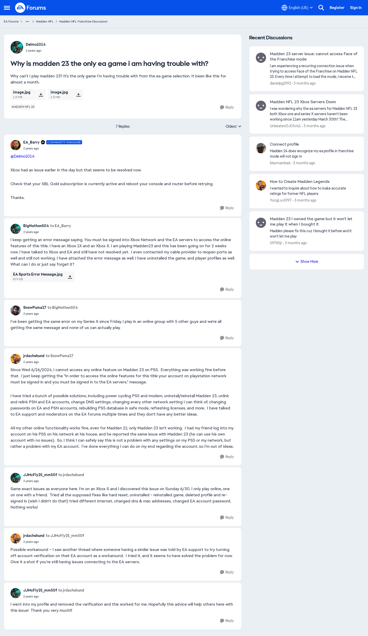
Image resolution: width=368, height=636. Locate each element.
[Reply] (227, 107)
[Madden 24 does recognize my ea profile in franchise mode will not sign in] (314, 153)
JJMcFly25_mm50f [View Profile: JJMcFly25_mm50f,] (40, 475)
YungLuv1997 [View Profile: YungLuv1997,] (281, 200)
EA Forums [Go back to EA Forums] (11, 21)
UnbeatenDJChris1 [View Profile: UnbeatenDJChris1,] (285, 125)
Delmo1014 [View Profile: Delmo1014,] (35, 44)
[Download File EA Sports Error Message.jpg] (70, 276)
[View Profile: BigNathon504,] (15, 229)
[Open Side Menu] (7, 7)
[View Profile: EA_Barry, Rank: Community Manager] (15, 145)
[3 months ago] (304, 83)
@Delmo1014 (22, 156)
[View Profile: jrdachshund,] (15, 359)
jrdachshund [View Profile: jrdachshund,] (33, 356)
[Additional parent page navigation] (27, 21)
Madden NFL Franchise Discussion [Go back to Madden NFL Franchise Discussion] (83, 21)
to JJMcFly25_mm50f (65, 535)
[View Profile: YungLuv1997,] (261, 185)
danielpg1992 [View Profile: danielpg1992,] (280, 83)
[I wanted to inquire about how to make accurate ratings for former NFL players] (314, 191)
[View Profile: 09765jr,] (261, 223)
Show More (306, 261)
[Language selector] (297, 8)
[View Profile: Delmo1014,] (16, 47)
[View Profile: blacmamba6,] (261, 148)
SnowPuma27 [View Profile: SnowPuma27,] (34, 307)
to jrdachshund (71, 475)
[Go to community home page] (30, 8)
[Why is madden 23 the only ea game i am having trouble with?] (52, 148)
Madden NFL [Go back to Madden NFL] (45, 21)
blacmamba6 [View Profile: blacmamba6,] (280, 163)
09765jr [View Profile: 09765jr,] (276, 243)
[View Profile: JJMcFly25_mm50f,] (15, 478)
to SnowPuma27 (59, 356)
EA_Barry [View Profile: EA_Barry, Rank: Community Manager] (31, 142)
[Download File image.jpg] (40, 94)
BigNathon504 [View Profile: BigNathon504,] (36, 225)
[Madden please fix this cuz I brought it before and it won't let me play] (314, 233)
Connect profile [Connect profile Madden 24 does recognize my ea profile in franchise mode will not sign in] (284, 144)
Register (337, 7)
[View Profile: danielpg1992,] (261, 58)
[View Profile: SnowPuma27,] (15, 310)
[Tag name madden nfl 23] (23, 107)
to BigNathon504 (63, 307)
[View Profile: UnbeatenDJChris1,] (261, 106)
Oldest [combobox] (233, 126)
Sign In (356, 7)
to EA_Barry (60, 225)
